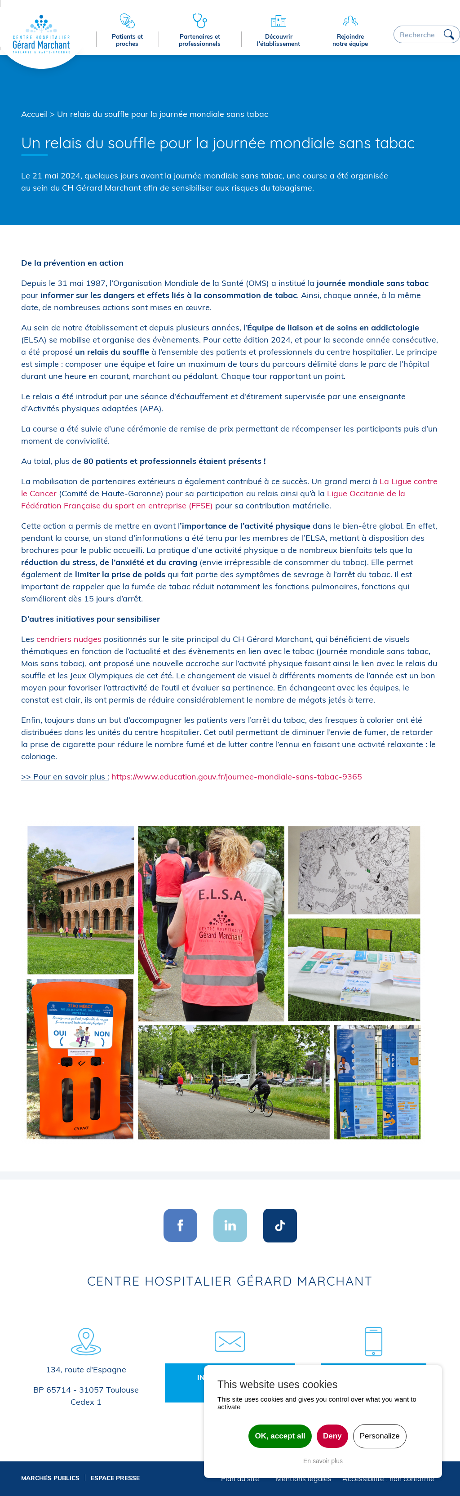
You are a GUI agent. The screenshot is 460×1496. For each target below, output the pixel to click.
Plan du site (240, 1478)
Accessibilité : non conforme (388, 1478)
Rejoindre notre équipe (350, 39)
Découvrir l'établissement (278, 39)
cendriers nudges (69, 639)
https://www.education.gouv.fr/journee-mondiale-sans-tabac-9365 (236, 776)
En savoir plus (323, 1461)
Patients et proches (127, 39)
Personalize (380, 1436)
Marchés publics (50, 1478)
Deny (332, 1436)
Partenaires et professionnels (200, 39)
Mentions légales (304, 1478)
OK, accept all (280, 1436)
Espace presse (115, 1478)
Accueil (34, 114)
